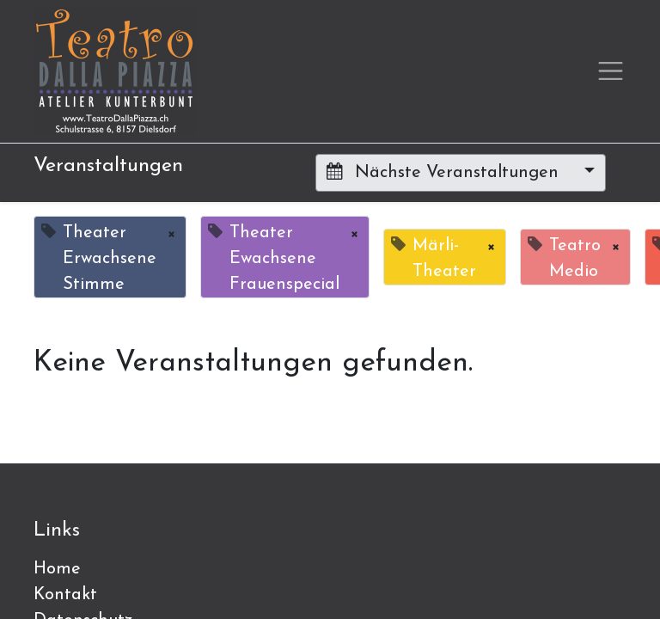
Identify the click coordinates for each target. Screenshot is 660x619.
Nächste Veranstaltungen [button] (445, 171)
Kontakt (65, 595)
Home (57, 569)
